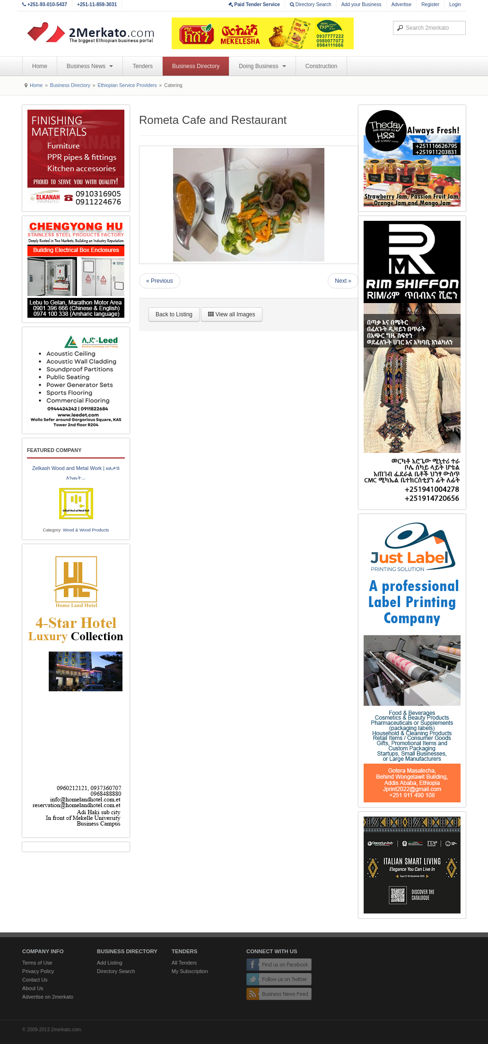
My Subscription (190, 971)
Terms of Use (37, 963)
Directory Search (310, 4)
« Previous (159, 281)
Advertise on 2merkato (47, 997)
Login (455, 4)
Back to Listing (174, 314)
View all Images (231, 314)
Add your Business (361, 4)
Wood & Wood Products (86, 530)
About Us (32, 988)
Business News (90, 66)
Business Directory (195, 66)
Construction (321, 66)
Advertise (401, 4)
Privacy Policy (38, 971)
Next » (343, 281)
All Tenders (184, 963)
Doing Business (262, 66)
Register (430, 4)
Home (39, 66)
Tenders (142, 66)
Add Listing (109, 963)
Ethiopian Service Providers (127, 85)
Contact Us (34, 980)
